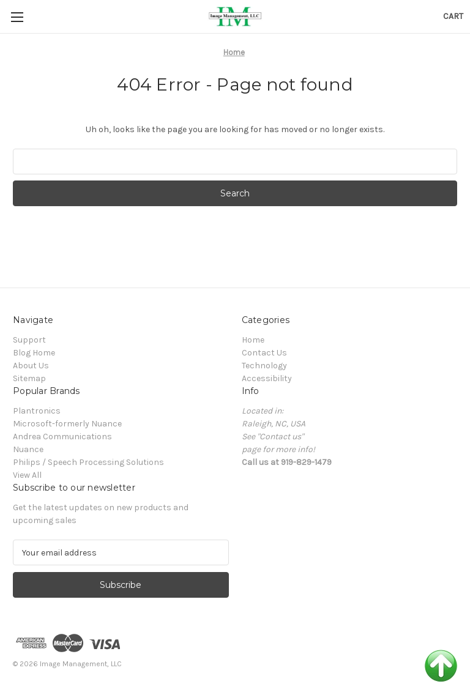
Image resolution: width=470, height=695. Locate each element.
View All (27, 475)
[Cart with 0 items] (453, 16)
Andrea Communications (62, 436)
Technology (264, 365)
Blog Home (34, 353)
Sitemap (29, 378)
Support (29, 340)
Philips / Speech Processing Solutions (88, 462)
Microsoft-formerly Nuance (67, 423)
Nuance (28, 449)
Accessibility (267, 378)
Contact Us (264, 353)
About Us (31, 365)
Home (253, 340)
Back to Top (441, 666)
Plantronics (37, 411)
